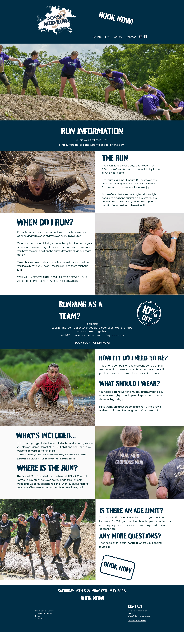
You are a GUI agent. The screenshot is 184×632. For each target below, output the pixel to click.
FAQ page (132, 543)
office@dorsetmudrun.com (139, 616)
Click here (35, 487)
